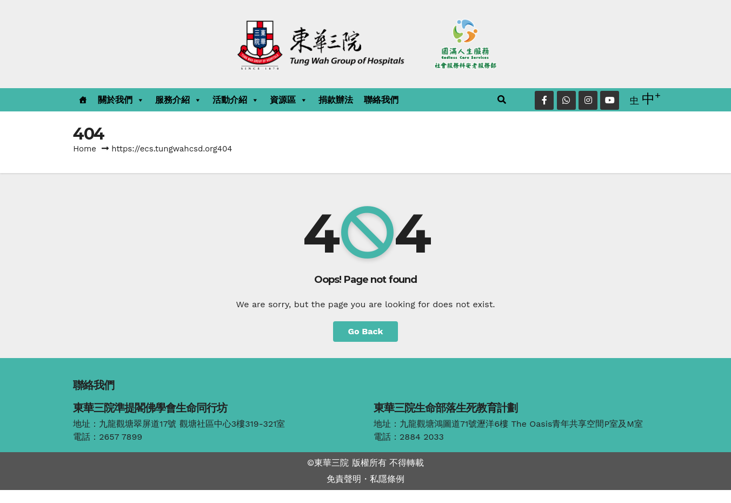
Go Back (365, 331)
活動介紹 (235, 100)
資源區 (289, 100)
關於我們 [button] (121, 100)
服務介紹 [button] (178, 100)
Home (84, 149)
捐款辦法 (335, 100)
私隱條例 (387, 479)
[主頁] (82, 100)
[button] (502, 100)
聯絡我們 (381, 100)
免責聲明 (344, 479)
